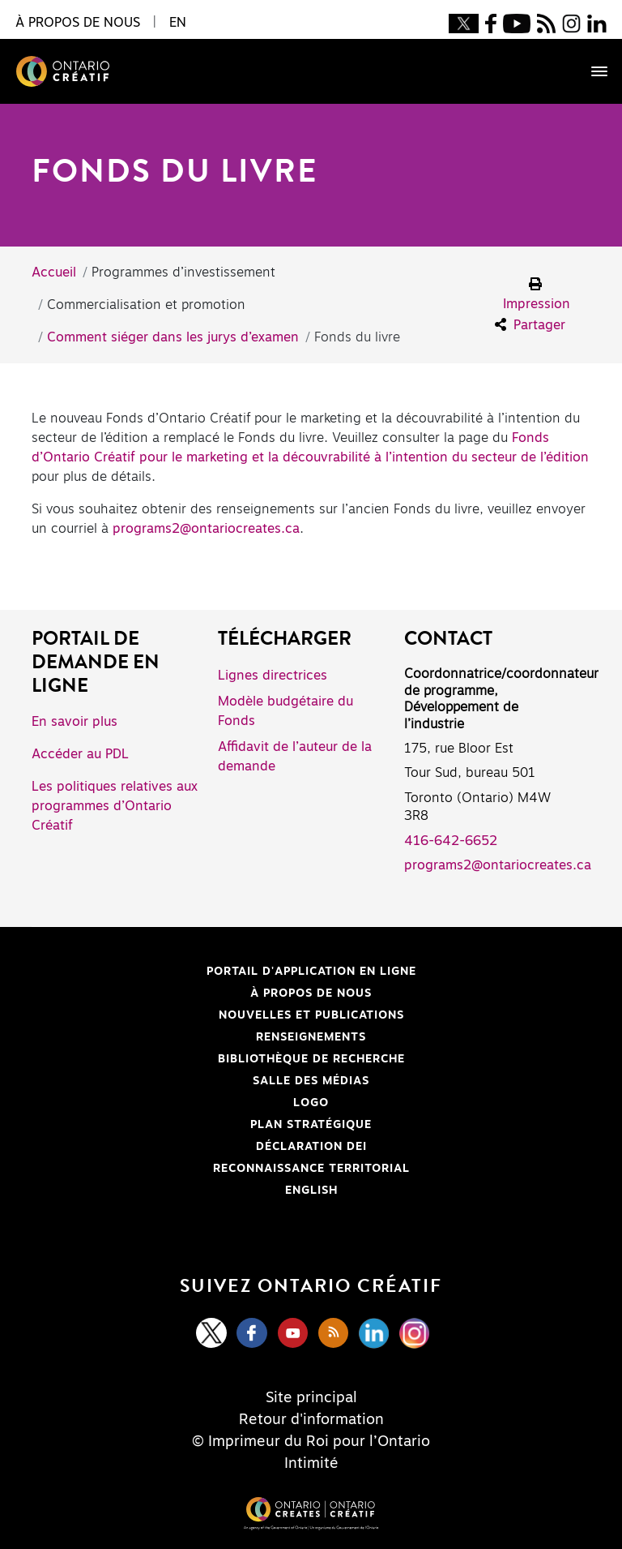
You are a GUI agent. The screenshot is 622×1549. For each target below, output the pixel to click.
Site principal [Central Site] (311, 1398)
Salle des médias (311, 1081)
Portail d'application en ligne (233, 971)
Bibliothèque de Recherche (228, 1059)
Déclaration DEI (209, 1146)
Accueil (54, 272)
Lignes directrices (272, 675)
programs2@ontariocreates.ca (206, 528)
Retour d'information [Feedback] (311, 1420)
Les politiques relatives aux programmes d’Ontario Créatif (115, 806)
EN (177, 22)
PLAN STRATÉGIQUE (311, 1125)
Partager (530, 325)
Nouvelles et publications (311, 1015)
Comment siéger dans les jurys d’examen (173, 337)
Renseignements (311, 1037)
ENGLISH (311, 1190)
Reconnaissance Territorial (230, 1168)
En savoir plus (74, 721)
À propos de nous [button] (77, 22)
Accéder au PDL (80, 754)
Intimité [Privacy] (311, 1464)
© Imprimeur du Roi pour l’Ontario (311, 1442)
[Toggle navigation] (591, 71)
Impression (536, 294)
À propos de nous (311, 993)
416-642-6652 (450, 841)
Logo (311, 1103)
